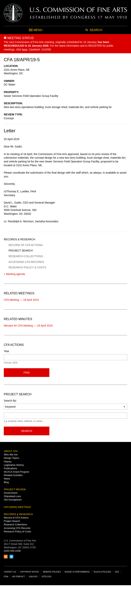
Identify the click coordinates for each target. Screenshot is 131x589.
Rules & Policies (102, 572)
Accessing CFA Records (26, 261)
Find (27, 372)
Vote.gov (46, 577)
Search (26, 430)
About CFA (11, 451)
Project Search (21, 250)
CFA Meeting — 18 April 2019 (21, 299)
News (7, 478)
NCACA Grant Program (16, 471)
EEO (117, 572)
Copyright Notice (29, 572)
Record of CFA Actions (26, 245)
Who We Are (11, 454)
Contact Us (10, 572)
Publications (10, 468)
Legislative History (14, 465)
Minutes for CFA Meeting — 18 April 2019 (28, 325)
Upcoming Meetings (17, 507)
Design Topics (11, 458)
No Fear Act (18, 577)
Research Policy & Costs (27, 267)
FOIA (6, 577)
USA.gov (33, 577)
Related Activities (13, 475)
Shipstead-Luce (12, 496)
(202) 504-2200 (12, 550)
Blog (6, 482)
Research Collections (26, 256)
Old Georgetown (13, 499)
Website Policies (52, 572)
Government (10, 492)
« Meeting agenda (14, 274)
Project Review (15, 489)
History (7, 461)
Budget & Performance (77, 572)
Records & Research (19, 239)
